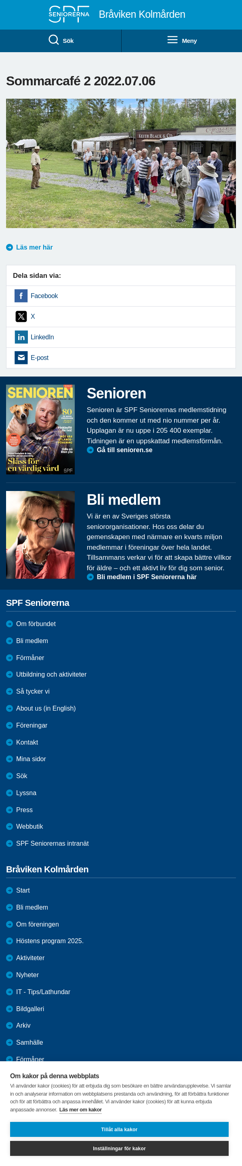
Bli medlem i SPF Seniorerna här (147, 576)
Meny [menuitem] (181, 40)
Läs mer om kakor (80, 1110)
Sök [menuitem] (61, 40)
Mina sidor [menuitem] (31, 758)
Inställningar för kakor (119, 1148)
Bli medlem (32, 640)
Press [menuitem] (24, 809)
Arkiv (23, 1025)
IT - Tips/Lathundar (43, 991)
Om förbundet (36, 623)
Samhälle (29, 1042)
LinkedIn (42, 337)
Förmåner (30, 657)
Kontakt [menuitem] (27, 742)
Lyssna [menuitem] (26, 792)
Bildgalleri (30, 1008)
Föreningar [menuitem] (31, 725)
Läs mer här (34, 247)
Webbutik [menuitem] (29, 826)
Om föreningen (37, 924)
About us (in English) (46, 708)
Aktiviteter (30, 957)
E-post (39, 357)
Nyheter (27, 974)
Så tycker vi (33, 691)
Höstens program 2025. (50, 940)
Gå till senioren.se (125, 450)
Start (23, 890)
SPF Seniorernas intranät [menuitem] (52, 843)
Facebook (44, 295)
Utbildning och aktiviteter (51, 674)
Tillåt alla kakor (119, 1129)
